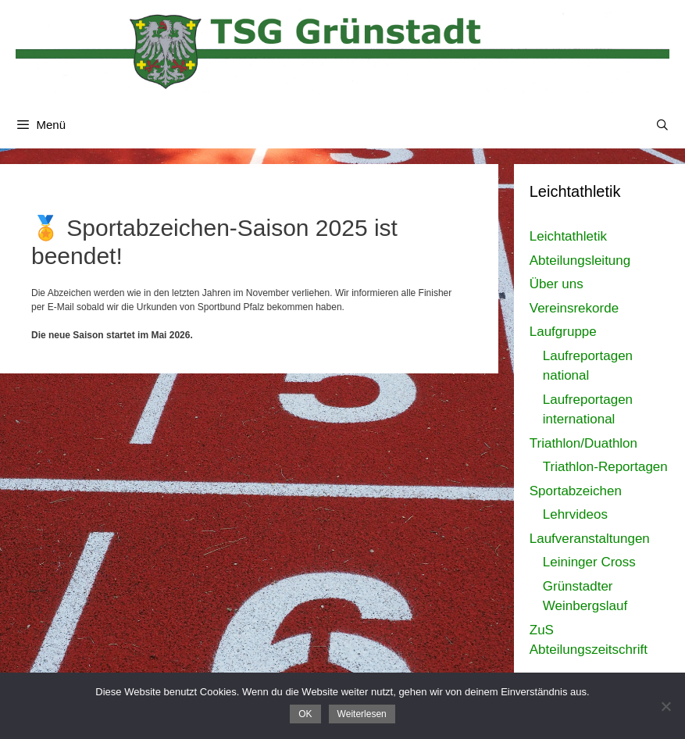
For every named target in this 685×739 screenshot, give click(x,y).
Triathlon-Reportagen (605, 466)
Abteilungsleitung (580, 260)
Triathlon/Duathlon (583, 443)
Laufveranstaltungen (590, 538)
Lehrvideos (575, 514)
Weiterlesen (362, 714)
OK (305, 714)
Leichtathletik (568, 236)
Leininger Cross (589, 562)
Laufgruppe (563, 331)
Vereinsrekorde (574, 308)
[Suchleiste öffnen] (662, 125)
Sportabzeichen (576, 491)
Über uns (556, 284)
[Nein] (665, 706)
